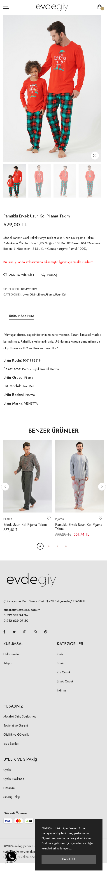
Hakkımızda (11, 654)
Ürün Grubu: (13, 377)
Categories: (12, 294)
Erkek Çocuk (65, 681)
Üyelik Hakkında (13, 779)
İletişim (7, 663)
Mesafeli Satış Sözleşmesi (20, 716)
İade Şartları (11, 743)
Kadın (60, 654)
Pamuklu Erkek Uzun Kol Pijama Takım (78, 527)
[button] (5, 487)
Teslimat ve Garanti (15, 725)
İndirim (61, 690)
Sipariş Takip (11, 797)
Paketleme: (12, 369)
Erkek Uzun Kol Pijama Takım (25, 524)
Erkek (60, 663)
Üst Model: (12, 386)
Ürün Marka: (13, 403)
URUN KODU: (11, 289)
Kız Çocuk (63, 672)
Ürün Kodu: (12, 360)
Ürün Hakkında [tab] (21, 316)
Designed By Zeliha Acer (19, 857)
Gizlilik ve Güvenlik (16, 734)
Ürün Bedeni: (14, 394)
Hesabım (9, 788)
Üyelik (7, 770)
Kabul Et (68, 859)
